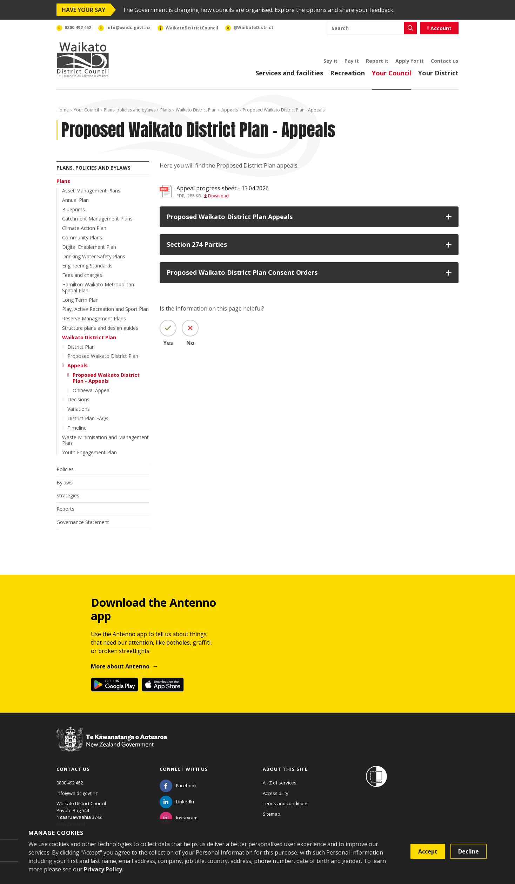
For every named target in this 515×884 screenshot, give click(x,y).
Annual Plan (75, 200)
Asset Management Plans (91, 190)
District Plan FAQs (87, 418)
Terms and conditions (286, 803)
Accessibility (275, 793)
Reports (65, 508)
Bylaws (64, 482)
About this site (285, 769)
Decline (468, 851)
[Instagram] (179, 818)
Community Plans (82, 237)
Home (62, 110)
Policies (65, 469)
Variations (78, 409)
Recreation (347, 73)
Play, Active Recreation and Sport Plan (105, 309)
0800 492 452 (69, 783)
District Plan (81, 347)
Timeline (77, 427)
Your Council (391, 73)
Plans (165, 110)
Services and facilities (289, 73)
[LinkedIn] (177, 801)
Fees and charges (82, 275)
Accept (427, 851)
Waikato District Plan (196, 110)
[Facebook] (178, 785)
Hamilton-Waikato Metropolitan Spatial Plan (98, 287)
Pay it (352, 60)
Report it (377, 60)
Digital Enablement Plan (89, 247)
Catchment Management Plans (97, 218)
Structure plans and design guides (100, 328)
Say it (330, 60)
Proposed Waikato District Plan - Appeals (106, 378)
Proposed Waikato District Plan (102, 356)
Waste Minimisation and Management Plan (105, 440)
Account (439, 28)
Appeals (229, 110)
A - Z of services (279, 783)
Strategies (67, 495)
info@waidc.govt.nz (77, 793)
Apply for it (409, 60)
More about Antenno (120, 666)
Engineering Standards (87, 265)
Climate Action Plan (84, 228)
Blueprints (73, 209)
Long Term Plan (80, 300)
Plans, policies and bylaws (129, 110)
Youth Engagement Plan (89, 452)
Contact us (445, 60)
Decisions (78, 399)
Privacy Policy (103, 869)
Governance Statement (82, 522)
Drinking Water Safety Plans (93, 256)
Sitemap (271, 814)
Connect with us (184, 769)
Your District (438, 73)
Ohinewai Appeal (92, 390)
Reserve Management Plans (94, 318)
